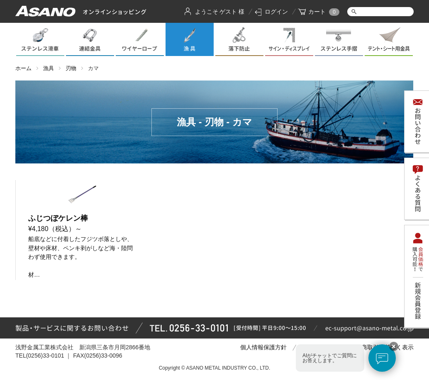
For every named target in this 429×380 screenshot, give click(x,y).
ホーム (23, 68)
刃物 (71, 68)
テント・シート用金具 (389, 39)
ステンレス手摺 (339, 39)
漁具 (190, 39)
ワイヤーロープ (140, 39)
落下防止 (239, 39)
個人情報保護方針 (263, 347)
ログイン (276, 11)
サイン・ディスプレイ (289, 39)
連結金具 (90, 39)
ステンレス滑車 (40, 39)
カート (317, 11)
